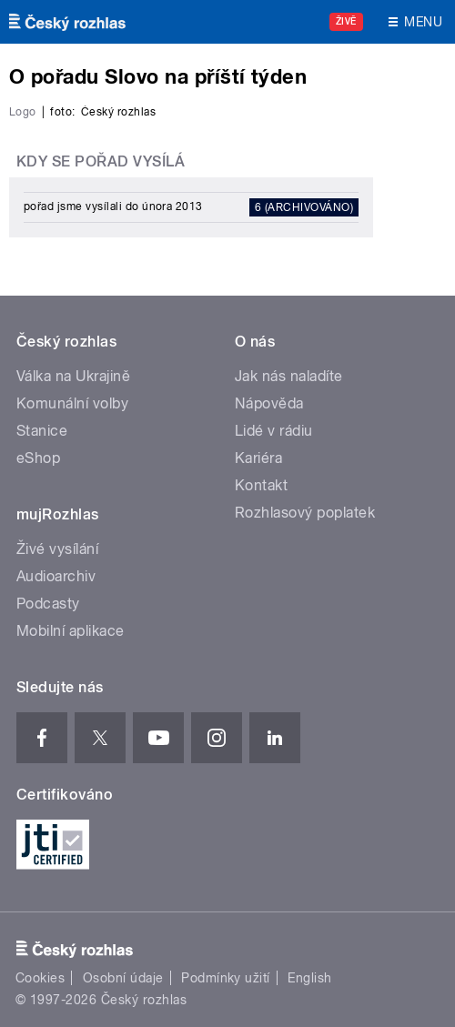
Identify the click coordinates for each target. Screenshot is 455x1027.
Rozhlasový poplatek (305, 512)
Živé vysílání (57, 549)
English (309, 978)
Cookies (40, 978)
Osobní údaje (123, 978)
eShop (38, 458)
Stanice (41, 430)
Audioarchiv (56, 576)
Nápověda (269, 403)
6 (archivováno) (304, 207)
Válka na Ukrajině (73, 376)
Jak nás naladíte (289, 376)
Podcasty (48, 603)
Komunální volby (72, 403)
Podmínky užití (225, 978)
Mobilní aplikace (70, 630)
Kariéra (258, 458)
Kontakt (261, 485)
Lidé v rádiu (274, 430)
